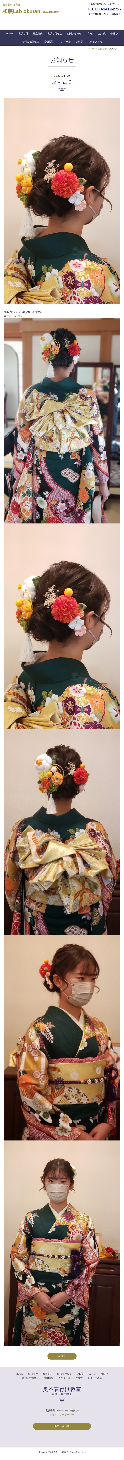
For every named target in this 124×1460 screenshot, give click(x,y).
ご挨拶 (79, 41)
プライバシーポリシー (62, 1414)
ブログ (89, 33)
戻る (62, 1356)
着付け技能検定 (30, 41)
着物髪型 (49, 41)
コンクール (64, 41)
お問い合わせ (74, 33)
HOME (10, 33)
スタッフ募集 (95, 41)
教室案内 (38, 33)
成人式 (102, 33)
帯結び (114, 33)
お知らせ (102, 48)
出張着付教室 (54, 33)
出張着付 (23, 33)
